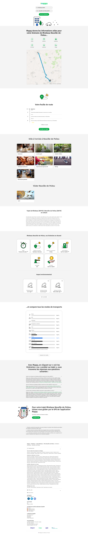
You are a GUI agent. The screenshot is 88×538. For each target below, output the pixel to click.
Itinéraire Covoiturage (30, 453)
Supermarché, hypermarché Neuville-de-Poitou (44, 479)
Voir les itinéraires (44, 14)
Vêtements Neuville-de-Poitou (36, 480)
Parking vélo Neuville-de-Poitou (49, 473)
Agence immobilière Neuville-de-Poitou (43, 466)
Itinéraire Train (56, 452)
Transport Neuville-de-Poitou (31, 469)
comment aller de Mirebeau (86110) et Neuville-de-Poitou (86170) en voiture (48, 392)
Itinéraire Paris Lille (48, 457)
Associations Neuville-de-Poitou (50, 470)
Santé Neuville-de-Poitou (31, 470)
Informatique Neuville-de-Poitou (50, 471)
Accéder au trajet (44, 129)
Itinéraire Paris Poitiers (51, 461)
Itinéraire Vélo (39, 452)
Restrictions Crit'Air (40, 487)
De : (40, 7)
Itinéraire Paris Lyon (46, 456)
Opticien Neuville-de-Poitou (44, 484)
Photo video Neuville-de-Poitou (32, 477)
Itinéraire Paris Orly (55, 457)
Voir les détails (44, 297)
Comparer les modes (44, 355)
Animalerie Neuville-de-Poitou (55, 474)
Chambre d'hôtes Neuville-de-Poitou (54, 469)
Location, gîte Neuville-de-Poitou (42, 469)
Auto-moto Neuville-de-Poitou (55, 466)
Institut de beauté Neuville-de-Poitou (42, 478)
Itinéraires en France (38, 456)
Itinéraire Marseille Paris (40, 457)
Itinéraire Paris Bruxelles (35, 461)
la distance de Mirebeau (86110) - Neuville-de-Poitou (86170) (50, 382)
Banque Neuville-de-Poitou (35, 474)
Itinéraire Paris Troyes (41, 462)
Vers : (43, 10)
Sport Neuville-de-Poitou (40, 470)
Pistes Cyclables (33, 487)
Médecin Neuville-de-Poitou (38, 473)
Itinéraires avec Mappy (30, 456)
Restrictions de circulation (48, 487)
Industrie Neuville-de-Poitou (45, 474)
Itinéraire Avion (51, 453)
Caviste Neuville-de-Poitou (56, 477)
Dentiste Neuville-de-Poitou (38, 472)
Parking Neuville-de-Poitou (54, 484)
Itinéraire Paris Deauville (54, 456)
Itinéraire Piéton (33, 452)
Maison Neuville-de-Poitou (51, 465)
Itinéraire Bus (46, 453)
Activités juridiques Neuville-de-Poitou (47, 480)
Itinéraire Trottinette (57, 453)
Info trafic (28, 487)
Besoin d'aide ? (30, 492)
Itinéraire (28, 452)
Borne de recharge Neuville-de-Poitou (48, 481)
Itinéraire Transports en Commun (47, 452)
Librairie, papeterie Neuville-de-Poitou (33, 484)
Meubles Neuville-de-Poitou (53, 478)
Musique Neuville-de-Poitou (31, 479)
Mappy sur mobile (30, 504)
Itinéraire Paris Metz (34, 462)
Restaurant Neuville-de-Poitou (32, 465)
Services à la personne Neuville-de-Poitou (44, 477)
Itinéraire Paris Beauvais (43, 461)
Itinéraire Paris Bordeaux (31, 457)
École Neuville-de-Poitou (32, 478)
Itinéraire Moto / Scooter (39, 453)
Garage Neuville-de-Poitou (42, 465)
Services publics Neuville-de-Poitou (49, 472)
